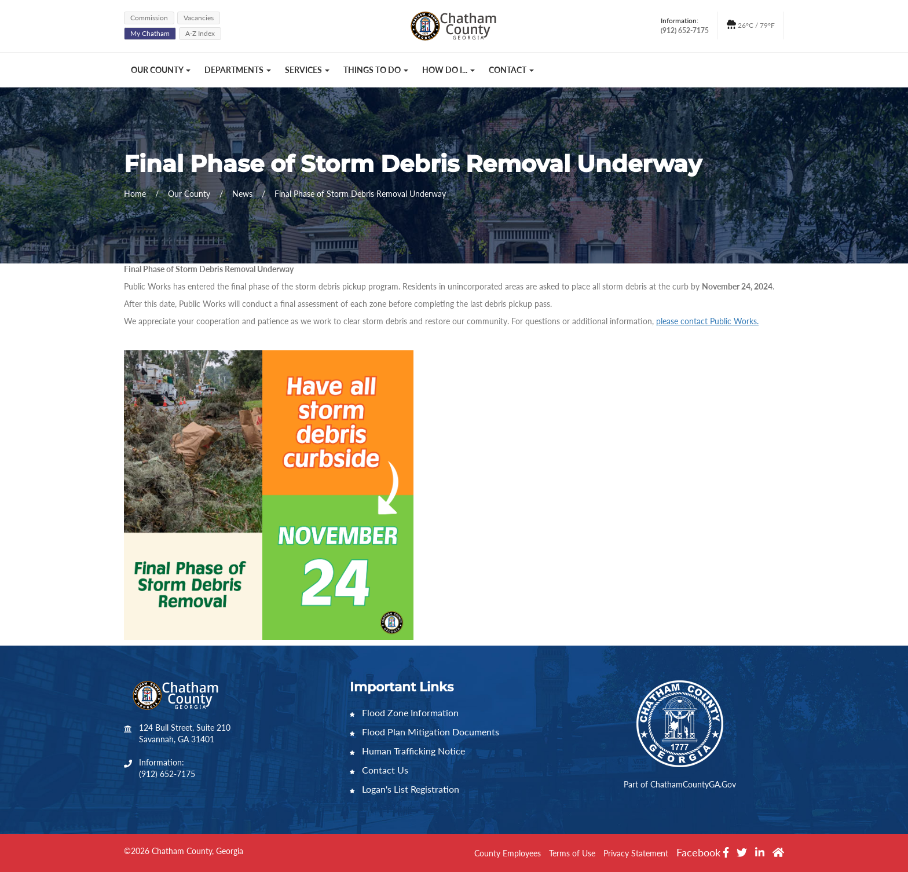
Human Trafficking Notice (407, 750)
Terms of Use (572, 853)
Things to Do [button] (375, 70)
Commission (149, 17)
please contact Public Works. (707, 321)
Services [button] (307, 70)
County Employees (507, 853)
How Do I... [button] (448, 70)
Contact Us (379, 769)
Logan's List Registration (404, 788)
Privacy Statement (635, 853)
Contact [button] (511, 70)
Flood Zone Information (404, 712)
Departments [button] (237, 70)
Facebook (702, 852)
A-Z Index (200, 33)
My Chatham (150, 33)
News (243, 194)
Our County (190, 194)
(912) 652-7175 (167, 774)
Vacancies (199, 17)
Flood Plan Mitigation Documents (424, 731)
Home (135, 194)
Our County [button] (161, 70)
